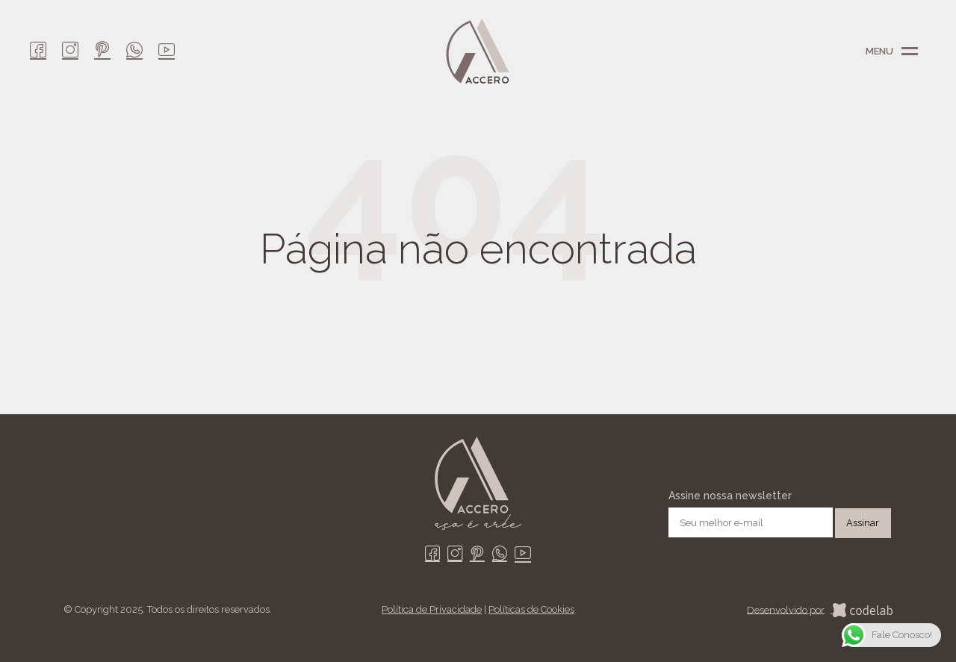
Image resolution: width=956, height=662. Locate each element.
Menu (909, 51)
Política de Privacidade (432, 609)
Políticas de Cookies (531, 609)
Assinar (862, 522)
